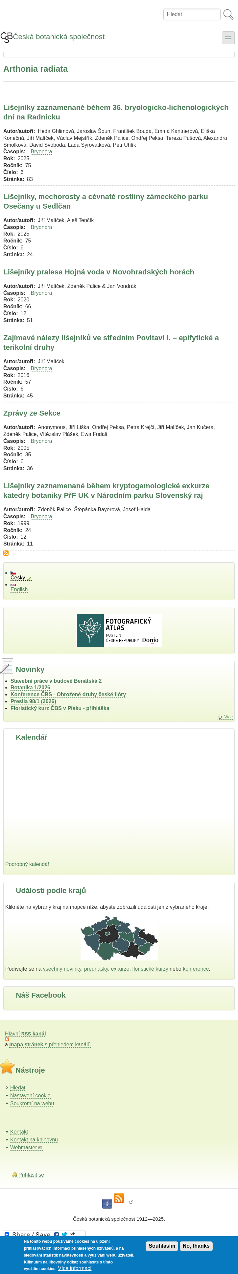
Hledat (17, 1087)
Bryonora (41, 151)
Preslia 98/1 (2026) (33, 701)
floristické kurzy (150, 969)
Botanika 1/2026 (30, 687)
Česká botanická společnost (59, 37)
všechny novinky (62, 969)
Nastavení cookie (30, 1095)
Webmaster (26, 1147)
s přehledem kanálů (49, 1044)
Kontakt (19, 1131)
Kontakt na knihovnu (34, 1139)
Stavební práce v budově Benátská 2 (56, 681)
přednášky (96, 969)
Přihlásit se (31, 1175)
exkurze (120, 969)
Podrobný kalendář (27, 864)
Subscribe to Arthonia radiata (6, 553)
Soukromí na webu (32, 1103)
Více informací (74, 1268)
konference (196, 969)
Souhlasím (162, 1246)
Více (228, 716)
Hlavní (25, 1033)
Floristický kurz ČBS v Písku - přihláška (60, 708)
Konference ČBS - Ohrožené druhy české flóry (68, 694)
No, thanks (196, 1246)
